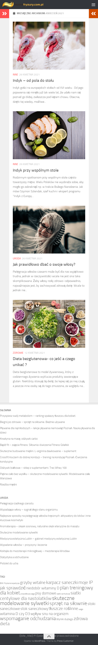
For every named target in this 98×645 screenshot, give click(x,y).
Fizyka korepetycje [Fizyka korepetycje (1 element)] (12, 583)
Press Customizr (65, 641)
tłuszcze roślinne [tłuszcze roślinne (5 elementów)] (63, 608)
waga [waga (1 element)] (81, 609)
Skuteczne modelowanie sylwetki (19, 532)
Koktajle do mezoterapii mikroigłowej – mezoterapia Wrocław (35, 551)
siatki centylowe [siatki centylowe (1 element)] (63, 594)
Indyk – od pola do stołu (33, 80)
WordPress (39, 641)
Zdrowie (18, 352)
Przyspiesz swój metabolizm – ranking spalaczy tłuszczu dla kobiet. (38, 415)
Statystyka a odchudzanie (14, 557)
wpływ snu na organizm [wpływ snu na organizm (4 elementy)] (50, 613)
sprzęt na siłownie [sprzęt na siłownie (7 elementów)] (68, 603)
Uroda (17, 258)
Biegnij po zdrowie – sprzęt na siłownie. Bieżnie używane (32, 422)
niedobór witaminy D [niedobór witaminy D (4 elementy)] (42, 588)
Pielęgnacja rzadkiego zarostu (17, 503)
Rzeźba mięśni (8, 484)
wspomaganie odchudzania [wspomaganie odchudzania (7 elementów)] (28, 618)
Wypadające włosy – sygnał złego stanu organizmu (29, 509)
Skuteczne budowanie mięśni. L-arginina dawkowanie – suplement (38, 451)
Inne (15, 74)
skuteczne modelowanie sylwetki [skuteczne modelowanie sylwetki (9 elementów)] (37, 600)
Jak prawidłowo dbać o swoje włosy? (44, 264)
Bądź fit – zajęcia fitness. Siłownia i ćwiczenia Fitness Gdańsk (34, 445)
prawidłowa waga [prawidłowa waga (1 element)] (27, 594)
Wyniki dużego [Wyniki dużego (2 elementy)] (64, 619)
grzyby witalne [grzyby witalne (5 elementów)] (33, 582)
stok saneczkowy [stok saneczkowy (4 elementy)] (34, 608)
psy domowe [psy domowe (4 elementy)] (45, 593)
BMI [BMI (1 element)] (1, 583)
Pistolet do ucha (9, 563)
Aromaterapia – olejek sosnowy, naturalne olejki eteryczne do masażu (39, 526)
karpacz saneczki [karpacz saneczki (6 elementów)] (62, 582)
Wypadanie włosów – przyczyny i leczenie (23, 544)
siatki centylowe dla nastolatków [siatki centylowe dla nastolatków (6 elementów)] (40, 595)
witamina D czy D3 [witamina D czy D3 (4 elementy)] (15, 613)
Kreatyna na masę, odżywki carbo (19, 438)
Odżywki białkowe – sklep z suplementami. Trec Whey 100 (33, 467)
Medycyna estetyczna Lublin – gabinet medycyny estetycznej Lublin (38, 538)
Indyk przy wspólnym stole (36, 170)
